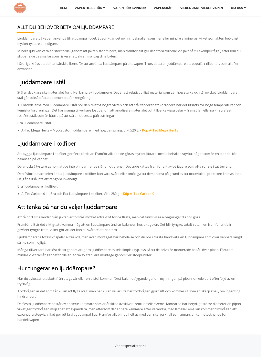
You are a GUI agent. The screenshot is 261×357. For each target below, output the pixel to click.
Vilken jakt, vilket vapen (201, 8)
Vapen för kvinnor (129, 8)
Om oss (237, 8)
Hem (62, 8)
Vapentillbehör (88, 8)
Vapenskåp (163, 8)
